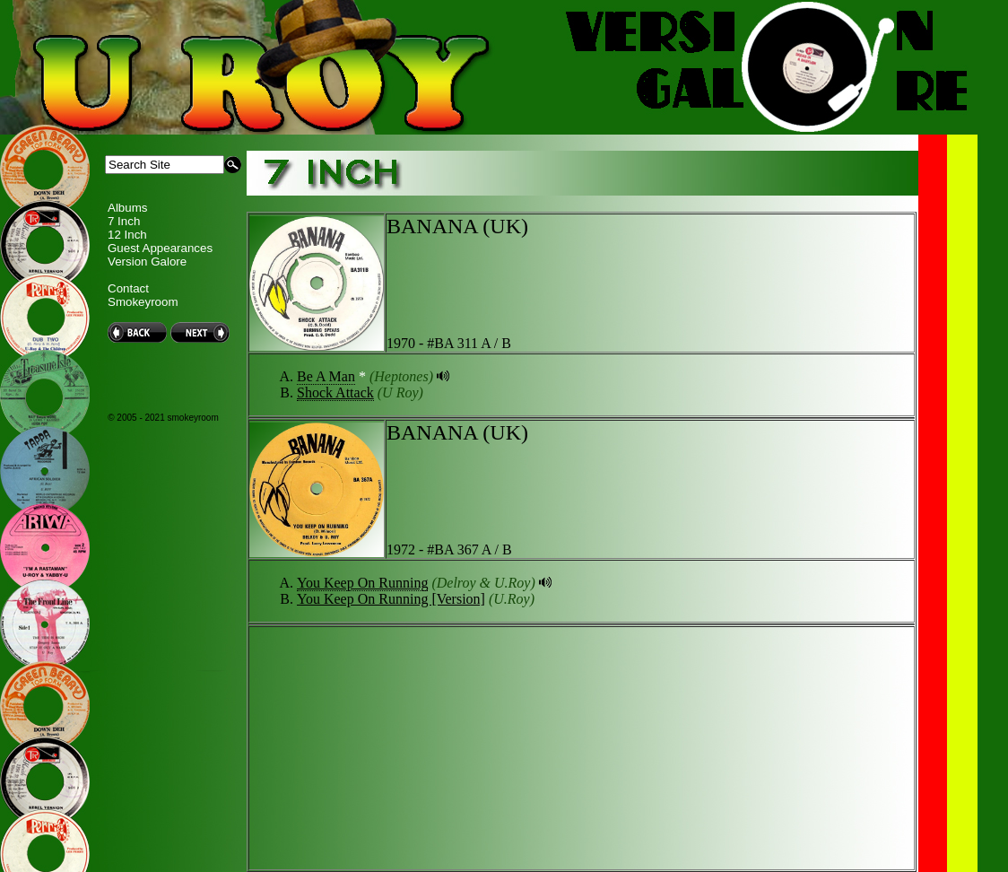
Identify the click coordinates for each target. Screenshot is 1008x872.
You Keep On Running (362, 582)
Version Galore (147, 261)
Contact (128, 288)
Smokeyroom (143, 302)
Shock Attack (335, 392)
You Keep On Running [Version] (391, 598)
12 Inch (127, 234)
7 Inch (124, 221)
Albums (127, 207)
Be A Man (326, 376)
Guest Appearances (160, 248)
